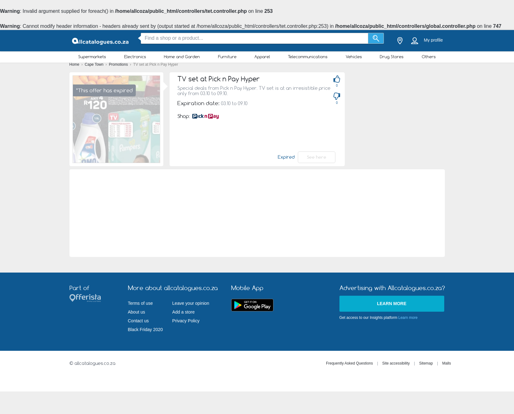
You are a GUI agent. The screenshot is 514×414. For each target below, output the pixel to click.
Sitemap (426, 363)
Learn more (391, 303)
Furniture (227, 56)
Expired (286, 157)
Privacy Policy (186, 320)
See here (316, 157)
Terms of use (140, 303)
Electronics (135, 56)
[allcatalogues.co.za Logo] (100, 41)
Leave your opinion (190, 303)
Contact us (138, 320)
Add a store (183, 311)
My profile (433, 40)
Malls (446, 363)
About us (136, 311)
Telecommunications (308, 56)
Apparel (262, 56)
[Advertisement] (257, 213)
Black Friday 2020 (145, 329)
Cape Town (94, 64)
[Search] (376, 38)
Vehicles (354, 56)
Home (74, 64)
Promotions (119, 64)
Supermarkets (92, 56)
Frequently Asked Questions (349, 363)
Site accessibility (396, 363)
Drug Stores (392, 56)
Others (429, 56)
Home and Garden (182, 56)
